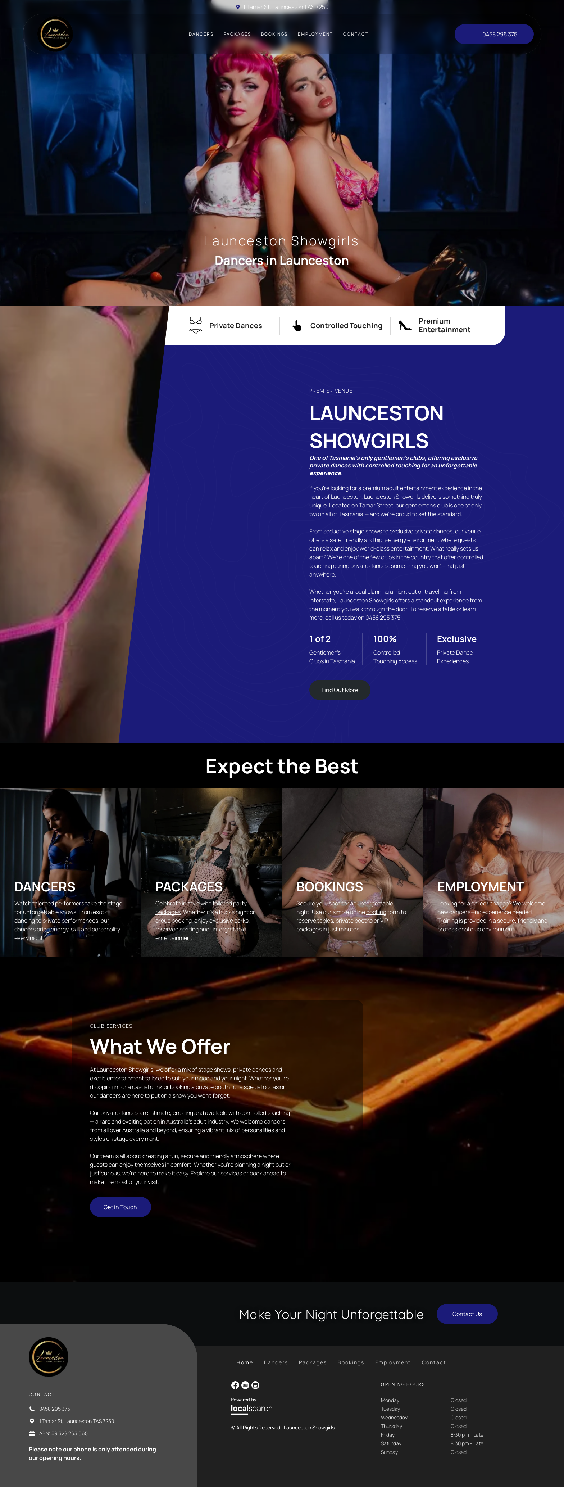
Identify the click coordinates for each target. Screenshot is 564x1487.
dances (442, 531)
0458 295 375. (383, 618)
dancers (25, 929)
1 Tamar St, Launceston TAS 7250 (286, 7)
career (479, 903)
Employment (480, 886)
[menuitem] (201, 34)
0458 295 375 (54, 1408)
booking (376, 912)
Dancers (45, 886)
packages (168, 912)
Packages (189, 886)
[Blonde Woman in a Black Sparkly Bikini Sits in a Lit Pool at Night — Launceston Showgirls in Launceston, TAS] (188, 544)
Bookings (329, 886)
